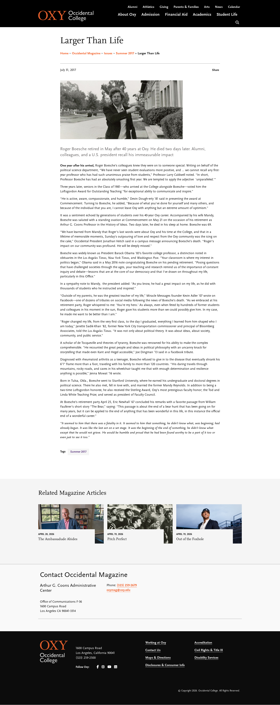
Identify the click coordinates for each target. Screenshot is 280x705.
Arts (207, 7)
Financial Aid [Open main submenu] (176, 15)
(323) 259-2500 (86, 658)
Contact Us (153, 650)
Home (64, 53)
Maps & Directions (158, 658)
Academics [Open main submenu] (202, 15)
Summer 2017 (125, 53)
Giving (164, 7)
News (219, 7)
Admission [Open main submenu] (150, 15)
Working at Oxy (155, 643)
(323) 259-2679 (127, 585)
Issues (108, 53)
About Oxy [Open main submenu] (127, 15)
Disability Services (206, 658)
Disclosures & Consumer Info (165, 665)
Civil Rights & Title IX (208, 650)
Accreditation (203, 643)
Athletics (148, 7)
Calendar (234, 7)
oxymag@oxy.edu (118, 590)
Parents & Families (186, 7)
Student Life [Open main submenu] (227, 15)
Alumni (132, 7)
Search (237, 22)
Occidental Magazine (86, 53)
